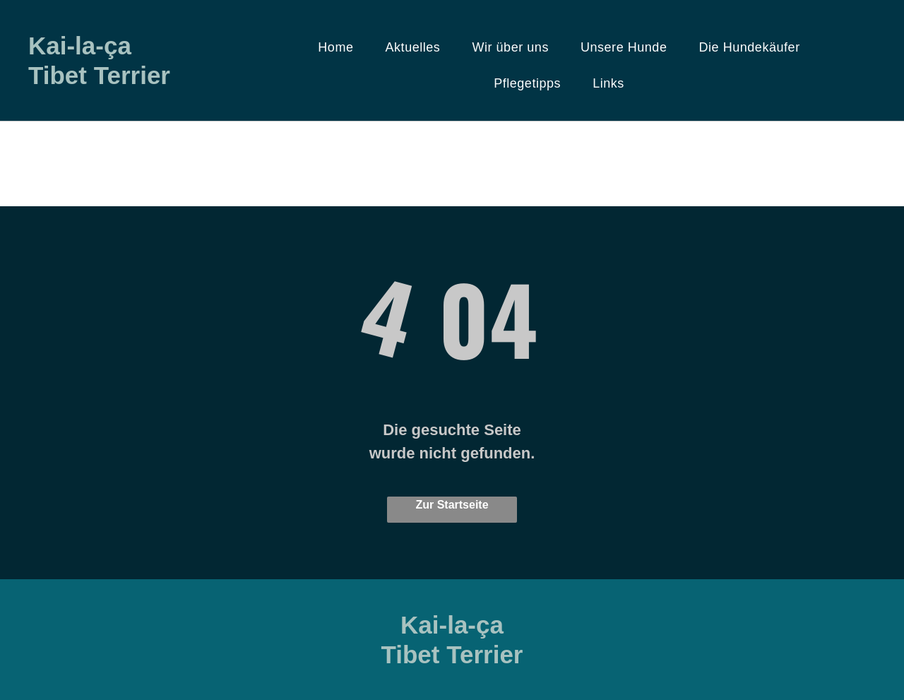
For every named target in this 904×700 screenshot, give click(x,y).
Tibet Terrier (99, 75)
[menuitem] (340, 48)
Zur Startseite (451, 505)
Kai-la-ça (79, 45)
